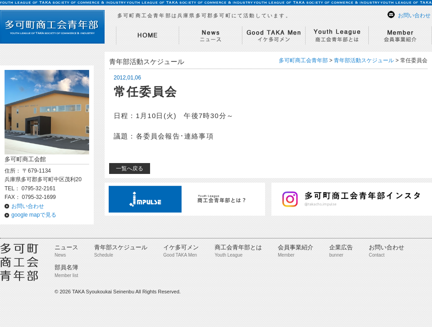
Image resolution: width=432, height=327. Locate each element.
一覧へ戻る (129, 168)
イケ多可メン (181, 247)
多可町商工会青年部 (303, 60)
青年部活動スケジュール (364, 60)
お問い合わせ (414, 15)
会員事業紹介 (295, 247)
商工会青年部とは (238, 247)
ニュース (66, 247)
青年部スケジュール (120, 247)
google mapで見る (33, 215)
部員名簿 (66, 267)
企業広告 (341, 247)
